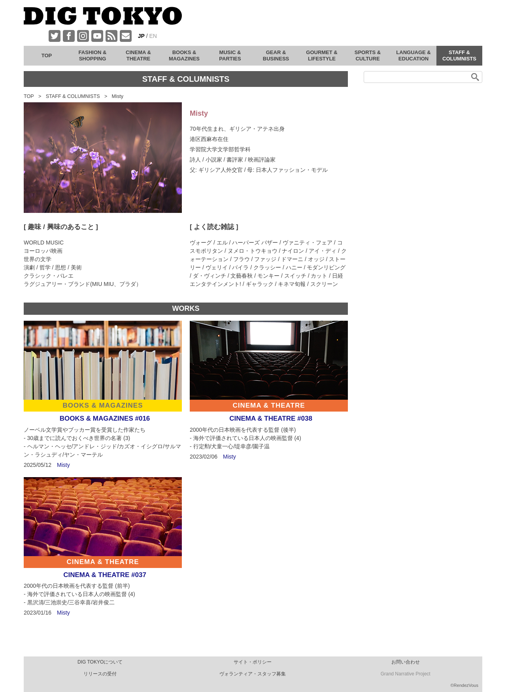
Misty (63, 465)
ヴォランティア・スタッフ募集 (252, 674)
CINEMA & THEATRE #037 (104, 575)
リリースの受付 (100, 674)
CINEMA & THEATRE (268, 405)
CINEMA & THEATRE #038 (270, 418)
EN (153, 36)
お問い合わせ (405, 662)
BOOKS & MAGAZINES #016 (105, 418)
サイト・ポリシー (253, 662)
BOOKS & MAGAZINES (102, 405)
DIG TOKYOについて (100, 662)
